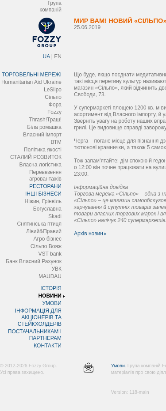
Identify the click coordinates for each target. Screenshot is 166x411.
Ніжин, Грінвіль (43, 201)
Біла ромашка (44, 127)
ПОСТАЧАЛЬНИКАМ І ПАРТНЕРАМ (35, 334)
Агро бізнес (48, 239)
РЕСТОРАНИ (45, 186)
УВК (56, 269)
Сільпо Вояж (46, 246)
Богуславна (47, 209)
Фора (55, 105)
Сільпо (53, 97)
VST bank (50, 254)
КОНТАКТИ (48, 346)
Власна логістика (40, 165)
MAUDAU (50, 276)
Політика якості (43, 150)
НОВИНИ (50, 296)
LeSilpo (53, 90)
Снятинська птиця (39, 224)
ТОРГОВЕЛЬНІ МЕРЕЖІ (32, 75)
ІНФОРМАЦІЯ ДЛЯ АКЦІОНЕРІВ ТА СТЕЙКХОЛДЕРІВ (38, 317)
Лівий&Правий (44, 231)
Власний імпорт (42, 135)
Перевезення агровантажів (45, 175)
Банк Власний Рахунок (34, 261)
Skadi (55, 216)
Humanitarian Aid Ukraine (31, 82)
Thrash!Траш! (45, 120)
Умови (118, 365)
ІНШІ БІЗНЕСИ (43, 194)
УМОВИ (52, 303)
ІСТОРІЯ (51, 288)
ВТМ (56, 142)
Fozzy (54, 112)
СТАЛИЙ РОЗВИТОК (36, 157)
